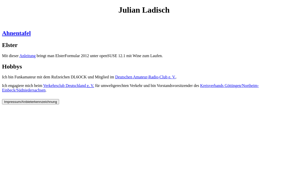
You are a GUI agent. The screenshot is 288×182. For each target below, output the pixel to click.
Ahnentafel (16, 33)
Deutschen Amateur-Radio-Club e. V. (145, 77)
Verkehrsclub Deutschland (68, 85)
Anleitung (27, 56)
